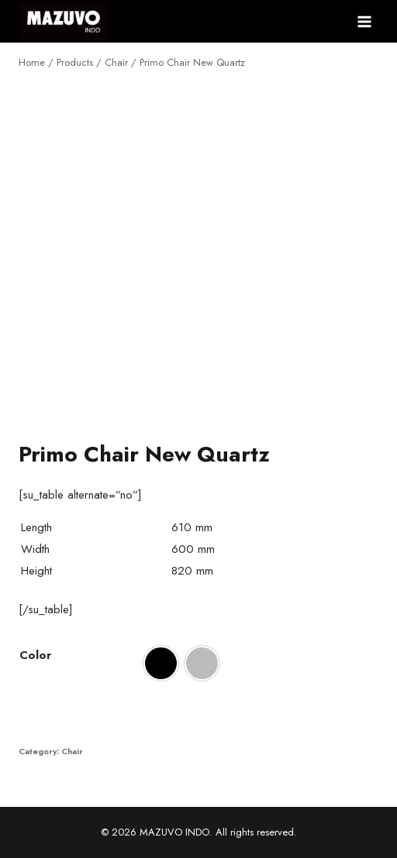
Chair (72, 751)
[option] (160, 663)
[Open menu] (364, 21)
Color (35, 655)
